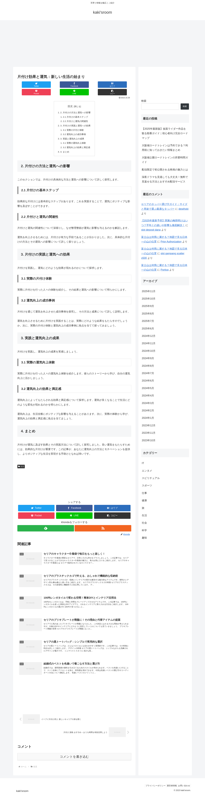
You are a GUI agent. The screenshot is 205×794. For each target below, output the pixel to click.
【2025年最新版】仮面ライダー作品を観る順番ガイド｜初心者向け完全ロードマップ (165, 133)
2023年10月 (148, 440)
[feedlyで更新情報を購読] (45, 523)
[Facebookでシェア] (46, 84)
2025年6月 (148, 328)
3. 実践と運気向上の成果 (72, 132)
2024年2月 (148, 410)
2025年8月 (148, 313)
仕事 (144, 493)
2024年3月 (148, 403)
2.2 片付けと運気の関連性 (75, 114)
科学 (144, 530)
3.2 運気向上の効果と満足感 (76, 142)
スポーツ (147, 485)
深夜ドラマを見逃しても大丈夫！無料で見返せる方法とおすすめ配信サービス (165, 179)
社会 (144, 522)
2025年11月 (148, 291)
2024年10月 (148, 350)
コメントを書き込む (74, 756)
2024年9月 (148, 358)
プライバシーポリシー (151, 785)
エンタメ (147, 470)
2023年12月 (148, 425)
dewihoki (183, 208)
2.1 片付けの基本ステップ (75, 109)
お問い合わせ (183, 785)
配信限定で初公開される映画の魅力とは (165, 169)
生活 (21, 461)
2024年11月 (148, 343)
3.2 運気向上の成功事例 (74, 128)
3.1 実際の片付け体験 (73, 123)
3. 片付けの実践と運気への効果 (75, 119)
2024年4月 (148, 395)
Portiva (165, 269)
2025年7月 (148, 321)
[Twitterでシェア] (27, 84)
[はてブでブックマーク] (65, 84)
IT (143, 463)
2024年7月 (148, 373)
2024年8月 (148, 365)
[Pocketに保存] (84, 84)
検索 (143, 100)
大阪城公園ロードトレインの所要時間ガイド (165, 159)
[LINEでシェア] (103, 84)
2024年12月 (148, 336)
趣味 (144, 537)
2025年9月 (148, 306)
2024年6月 (148, 380)
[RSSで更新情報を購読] (103, 523)
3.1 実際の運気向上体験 (74, 137)
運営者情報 (169, 785)
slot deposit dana (151, 229)
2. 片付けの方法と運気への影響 (75, 105)
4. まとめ (64, 146)
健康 (144, 500)
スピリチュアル (151, 478)
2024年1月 (148, 417)
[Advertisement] (102, 43)
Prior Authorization (171, 241)
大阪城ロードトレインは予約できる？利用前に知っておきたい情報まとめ (165, 147)
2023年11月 (148, 432)
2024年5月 (148, 388)
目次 (70, 98)
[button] (122, 84)
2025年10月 (148, 298)
